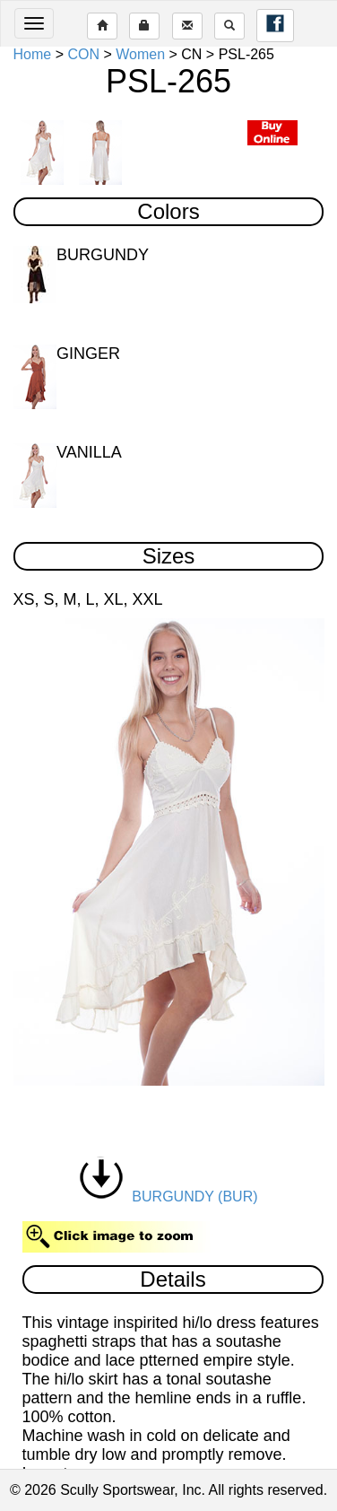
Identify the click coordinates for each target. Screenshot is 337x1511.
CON (83, 54)
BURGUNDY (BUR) (168, 1196)
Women (140, 54)
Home (32, 54)
